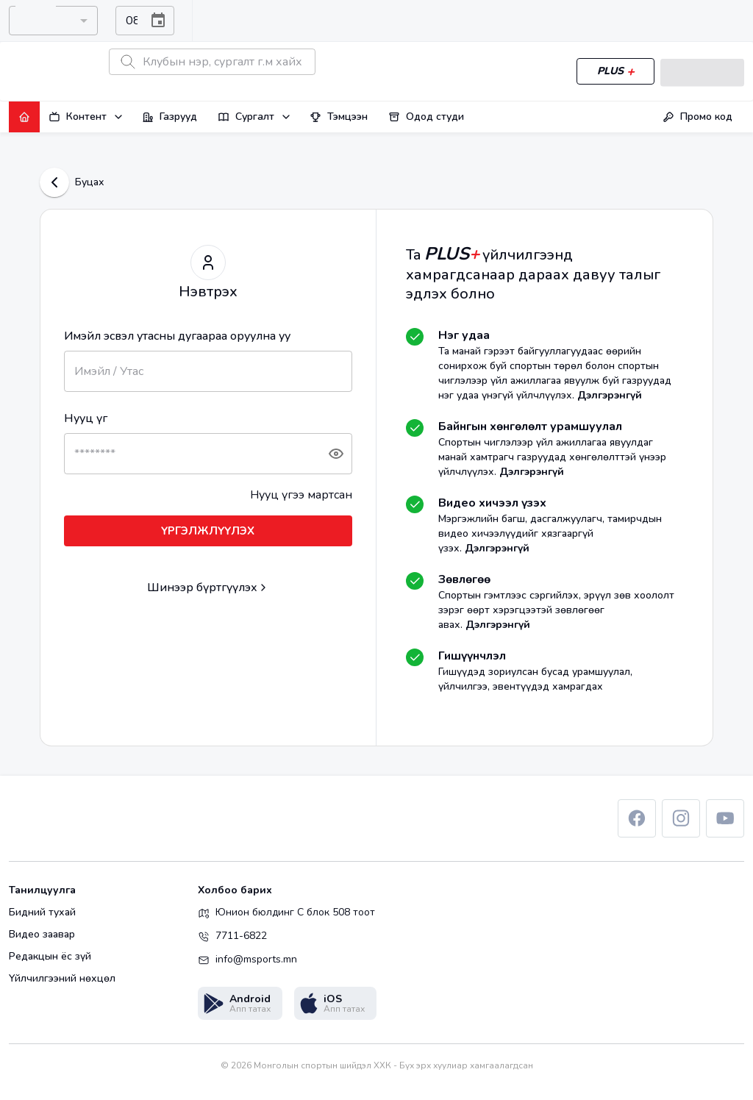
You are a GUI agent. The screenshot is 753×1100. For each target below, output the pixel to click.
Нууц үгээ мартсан (301, 495)
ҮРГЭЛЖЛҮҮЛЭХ (208, 530)
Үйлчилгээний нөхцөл (62, 979)
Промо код (697, 117)
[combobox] (41, 20)
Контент (86, 117)
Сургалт (255, 117)
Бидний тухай (42, 912)
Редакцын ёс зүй (50, 956)
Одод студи (426, 117)
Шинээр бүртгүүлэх (202, 587)
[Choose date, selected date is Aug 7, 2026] (158, 20)
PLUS (612, 72)
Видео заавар (42, 934)
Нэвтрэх (700, 71)
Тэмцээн (339, 117)
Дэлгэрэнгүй (609, 395)
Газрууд (169, 117)
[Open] (82, 20)
